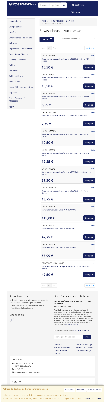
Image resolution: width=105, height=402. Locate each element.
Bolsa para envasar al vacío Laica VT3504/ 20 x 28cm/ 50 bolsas (65, 97)
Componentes (15, 26)
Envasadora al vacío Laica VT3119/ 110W (59, 210)
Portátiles (13, 32)
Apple (11, 106)
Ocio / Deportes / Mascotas (16, 99)
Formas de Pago (83, 350)
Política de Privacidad (71, 325)
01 (49, 48)
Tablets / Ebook (16, 76)
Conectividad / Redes (18, 54)
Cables (12, 65)
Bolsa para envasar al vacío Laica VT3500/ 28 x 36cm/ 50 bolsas (65, 60)
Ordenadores (15, 21)
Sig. (54, 48)
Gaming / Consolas (17, 59)
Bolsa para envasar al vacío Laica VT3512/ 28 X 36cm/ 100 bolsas (66, 173)
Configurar (69, 389)
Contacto (58, 344)
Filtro (47, 39)
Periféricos (13, 70)
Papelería (13, 92)
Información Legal (84, 344)
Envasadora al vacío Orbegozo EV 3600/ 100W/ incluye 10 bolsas (66, 267)
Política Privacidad (62, 347)
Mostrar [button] (90, 48)
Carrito (76, 12)
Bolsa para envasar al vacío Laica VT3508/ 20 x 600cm (64, 115)
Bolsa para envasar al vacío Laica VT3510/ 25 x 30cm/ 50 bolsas (65, 154)
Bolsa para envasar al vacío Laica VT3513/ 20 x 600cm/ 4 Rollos (65, 192)
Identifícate (78, 5)
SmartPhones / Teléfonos (20, 37)
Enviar (87, 337)
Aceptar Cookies (94, 389)
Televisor (13, 43)
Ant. (43, 48)
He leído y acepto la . (74, 330)
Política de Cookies (93, 398)
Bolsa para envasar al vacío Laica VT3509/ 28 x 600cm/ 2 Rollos (65, 135)
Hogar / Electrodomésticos (21, 87)
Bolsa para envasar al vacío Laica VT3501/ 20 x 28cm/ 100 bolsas (66, 78)
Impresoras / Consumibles (20, 48)
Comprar (89, 67)
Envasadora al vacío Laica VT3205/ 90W (58, 228)
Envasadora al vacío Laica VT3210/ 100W (59, 247)
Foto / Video (14, 81)
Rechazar (80, 389)
